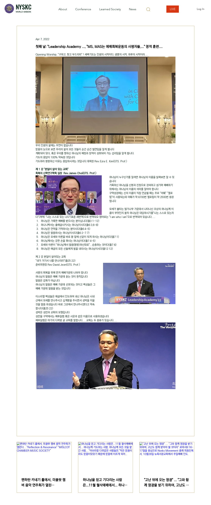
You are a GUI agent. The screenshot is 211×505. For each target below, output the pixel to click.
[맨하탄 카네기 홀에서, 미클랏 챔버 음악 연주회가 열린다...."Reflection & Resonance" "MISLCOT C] (44, 457)
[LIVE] (172, 9)
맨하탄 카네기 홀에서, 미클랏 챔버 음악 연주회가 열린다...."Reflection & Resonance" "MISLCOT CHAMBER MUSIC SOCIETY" (43, 482)
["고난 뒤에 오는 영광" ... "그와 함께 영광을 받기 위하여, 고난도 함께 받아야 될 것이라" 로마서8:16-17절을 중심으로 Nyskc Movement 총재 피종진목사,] (167, 457)
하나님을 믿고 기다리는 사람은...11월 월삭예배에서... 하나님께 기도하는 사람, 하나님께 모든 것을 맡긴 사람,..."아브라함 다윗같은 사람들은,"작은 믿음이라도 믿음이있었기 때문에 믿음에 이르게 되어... (105, 482)
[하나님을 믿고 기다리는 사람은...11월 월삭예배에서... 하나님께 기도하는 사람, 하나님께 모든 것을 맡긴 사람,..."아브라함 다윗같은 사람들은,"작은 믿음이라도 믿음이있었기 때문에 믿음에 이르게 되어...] (105, 457)
